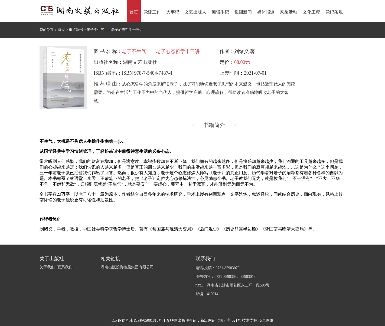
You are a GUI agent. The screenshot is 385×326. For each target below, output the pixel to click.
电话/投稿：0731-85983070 (217, 268)
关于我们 (47, 267)
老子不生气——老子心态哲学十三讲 (115, 30)
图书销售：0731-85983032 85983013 (225, 277)
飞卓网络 (265, 320)
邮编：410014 (206, 294)
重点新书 (76, 30)
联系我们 (65, 267)
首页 (62, 30)
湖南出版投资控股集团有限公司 (127, 267)
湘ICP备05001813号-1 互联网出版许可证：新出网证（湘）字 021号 (185, 320)
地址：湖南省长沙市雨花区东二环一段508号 (232, 285)
